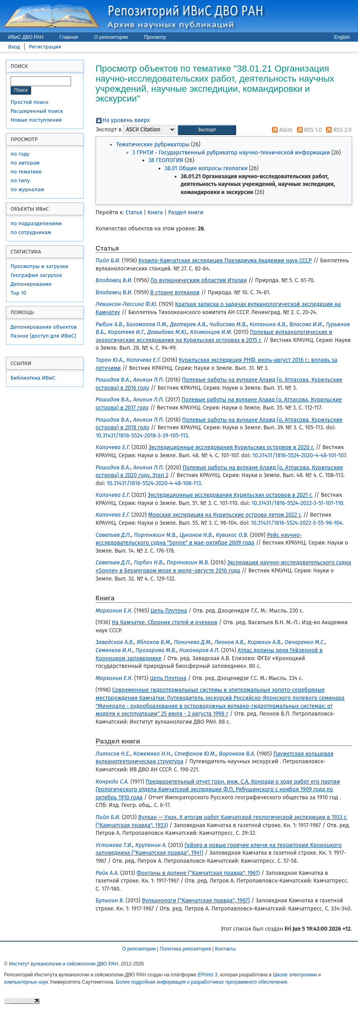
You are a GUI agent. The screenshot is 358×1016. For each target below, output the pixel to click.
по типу (20, 180)
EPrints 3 (208, 975)
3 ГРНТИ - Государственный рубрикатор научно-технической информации (231, 152)
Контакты (225, 949)
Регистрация (45, 46)
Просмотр (155, 37)
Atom (281, 130)
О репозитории (111, 37)
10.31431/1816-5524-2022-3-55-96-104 (296, 523)
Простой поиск (29, 102)
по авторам (25, 162)
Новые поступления (36, 119)
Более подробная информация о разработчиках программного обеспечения (201, 982)
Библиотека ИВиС (32, 377)
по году (19, 153)
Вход (14, 46)
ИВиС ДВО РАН (26, 37)
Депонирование (31, 284)
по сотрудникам (30, 232)
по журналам (27, 189)
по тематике (26, 171)
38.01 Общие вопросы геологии (206, 168)
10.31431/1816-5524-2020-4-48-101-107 (298, 455)
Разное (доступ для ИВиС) (43, 335)
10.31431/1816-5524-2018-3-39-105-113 (142, 435)
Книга (155, 212)
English (342, 37)
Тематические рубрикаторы (153, 144)
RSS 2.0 (337, 130)
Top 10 (18, 292)
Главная (69, 37)
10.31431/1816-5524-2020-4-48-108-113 (154, 483)
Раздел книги (185, 212)
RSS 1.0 (308, 130)
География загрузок (36, 275)
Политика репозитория (185, 949)
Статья (134, 212)
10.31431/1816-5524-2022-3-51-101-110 (297, 503)
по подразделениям (36, 223)
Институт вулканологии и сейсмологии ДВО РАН (63, 964)
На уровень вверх (126, 120)
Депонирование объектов (43, 326)
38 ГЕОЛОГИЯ (166, 160)
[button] (207, 130)
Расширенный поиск (36, 111)
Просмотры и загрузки (39, 266)
